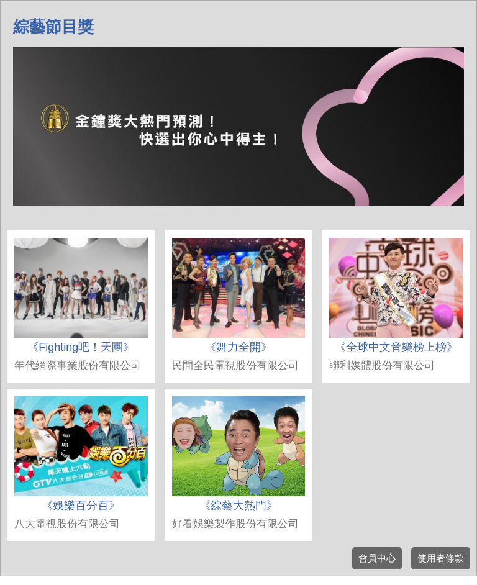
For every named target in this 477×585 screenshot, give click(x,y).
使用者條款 (440, 558)
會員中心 (377, 558)
